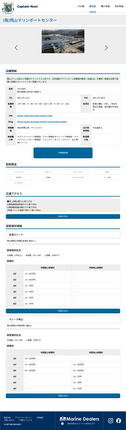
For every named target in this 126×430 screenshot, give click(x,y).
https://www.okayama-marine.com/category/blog (42, 121)
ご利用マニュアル (25, 420)
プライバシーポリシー (23, 417)
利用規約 (40, 417)
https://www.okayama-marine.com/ (35, 115)
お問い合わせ (9, 420)
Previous (16, 45)
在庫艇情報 (63, 152)
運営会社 (7, 417)
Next (106, 45)
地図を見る (63, 216)
